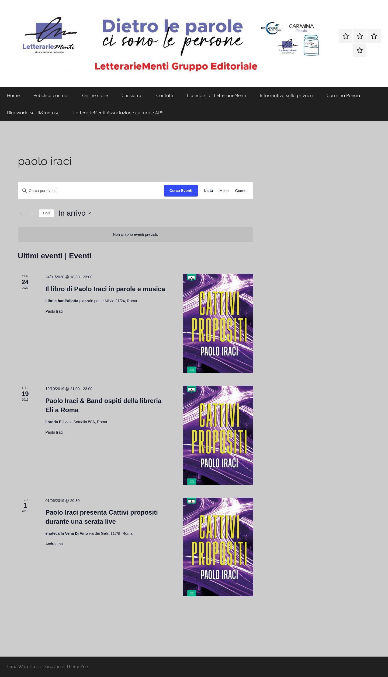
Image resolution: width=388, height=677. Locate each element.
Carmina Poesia (343, 95)
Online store (95, 95)
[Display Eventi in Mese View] (223, 190)
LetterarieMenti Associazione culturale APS (118, 112)
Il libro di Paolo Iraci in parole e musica (105, 289)
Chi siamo (132, 95)
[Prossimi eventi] (31, 213)
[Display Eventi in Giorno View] (241, 190)
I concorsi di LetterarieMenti (216, 95)
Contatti (164, 95)
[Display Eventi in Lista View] (208, 190)
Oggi (46, 213)
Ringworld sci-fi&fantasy (33, 112)
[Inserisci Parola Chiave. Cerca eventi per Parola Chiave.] (91, 190)
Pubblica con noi (50, 95)
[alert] (135, 234)
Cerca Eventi (180, 190)
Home (13, 95)
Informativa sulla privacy (286, 95)
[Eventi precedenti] (21, 213)
